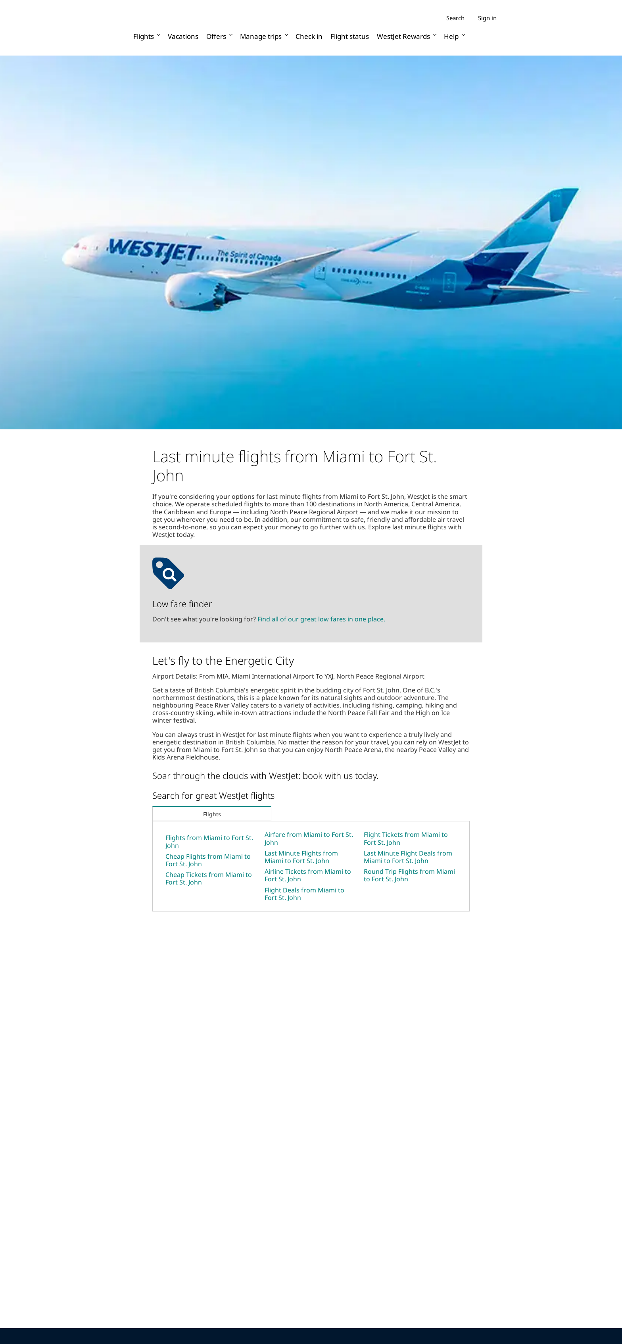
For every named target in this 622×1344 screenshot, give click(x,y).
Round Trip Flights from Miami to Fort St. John (409, 875)
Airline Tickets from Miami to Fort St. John (308, 875)
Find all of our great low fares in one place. (321, 619)
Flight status (349, 36)
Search (455, 18)
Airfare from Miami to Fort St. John (309, 838)
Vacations (183, 36)
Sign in (487, 18)
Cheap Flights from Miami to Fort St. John (208, 860)
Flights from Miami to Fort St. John (209, 841)
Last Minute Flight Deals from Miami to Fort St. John (408, 857)
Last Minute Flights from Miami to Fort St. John (301, 857)
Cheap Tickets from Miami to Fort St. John (208, 878)
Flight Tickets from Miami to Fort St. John (406, 838)
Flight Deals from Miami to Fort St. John (304, 894)
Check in (309, 36)
